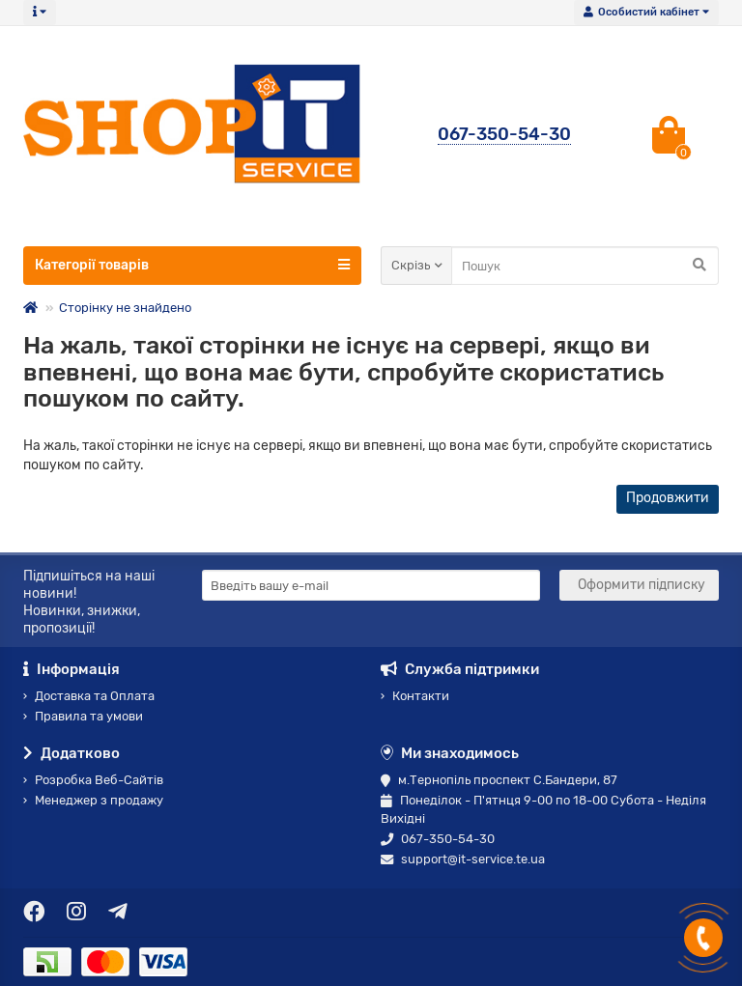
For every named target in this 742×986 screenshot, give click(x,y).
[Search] (585, 265)
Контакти (415, 696)
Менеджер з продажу (93, 800)
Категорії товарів (192, 264)
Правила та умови (83, 716)
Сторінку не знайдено (125, 307)
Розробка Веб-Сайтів (93, 780)
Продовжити (667, 498)
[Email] (371, 585)
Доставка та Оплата (89, 696)
